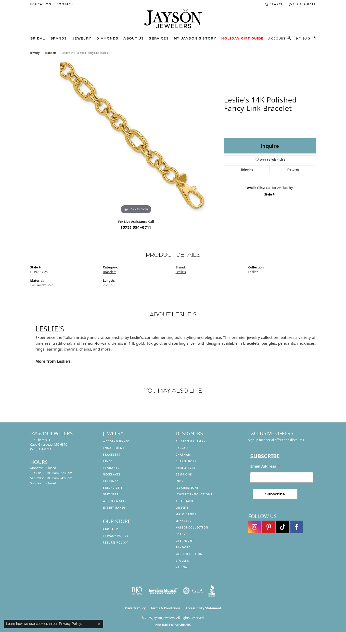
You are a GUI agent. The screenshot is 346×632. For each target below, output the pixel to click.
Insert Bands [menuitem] (114, 507)
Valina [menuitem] (181, 567)
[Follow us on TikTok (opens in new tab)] (282, 527)
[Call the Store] (41, 449)
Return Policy (115, 542)
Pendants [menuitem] (111, 468)
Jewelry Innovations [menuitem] (194, 494)
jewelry (35, 53)
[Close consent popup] (99, 623)
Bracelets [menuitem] (111, 454)
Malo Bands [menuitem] (186, 514)
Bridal (37, 38)
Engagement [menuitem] (114, 448)
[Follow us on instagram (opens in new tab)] (254, 527)
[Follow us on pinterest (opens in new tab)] (268, 527)
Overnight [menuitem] (185, 541)
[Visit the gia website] (193, 590)
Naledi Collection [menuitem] (192, 527)
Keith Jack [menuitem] (185, 501)
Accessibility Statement (203, 608)
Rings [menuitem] (108, 461)
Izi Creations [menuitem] (187, 487)
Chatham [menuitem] (183, 454)
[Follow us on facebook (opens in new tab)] (296, 527)
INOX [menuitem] (180, 481)
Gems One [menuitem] (184, 474)
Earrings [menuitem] (111, 481)
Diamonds (107, 38)
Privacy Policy (116, 536)
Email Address (265, 466)
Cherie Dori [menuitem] (186, 461)
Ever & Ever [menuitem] (186, 468)
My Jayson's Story (195, 38)
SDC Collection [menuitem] (189, 554)
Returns (293, 169)
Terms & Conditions (165, 608)
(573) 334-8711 (136, 227)
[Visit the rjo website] (137, 590)
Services (159, 38)
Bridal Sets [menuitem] (113, 487)
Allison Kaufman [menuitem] (191, 441)
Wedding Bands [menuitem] (116, 441)
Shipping (246, 169)
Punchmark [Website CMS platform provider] (182, 624)
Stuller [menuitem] (182, 560)
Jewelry (82, 38)
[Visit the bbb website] (211, 590)
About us (133, 38)
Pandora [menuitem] (183, 547)
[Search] (274, 4)
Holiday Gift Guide (242, 38)
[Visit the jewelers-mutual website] (163, 590)
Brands (58, 38)
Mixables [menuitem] (183, 521)
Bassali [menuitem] (182, 448)
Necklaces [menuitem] (112, 474)
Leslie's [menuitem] (182, 507)
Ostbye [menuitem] (182, 534)
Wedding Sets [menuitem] (115, 501)
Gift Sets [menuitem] (111, 494)
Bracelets (50, 53)
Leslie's (181, 272)
